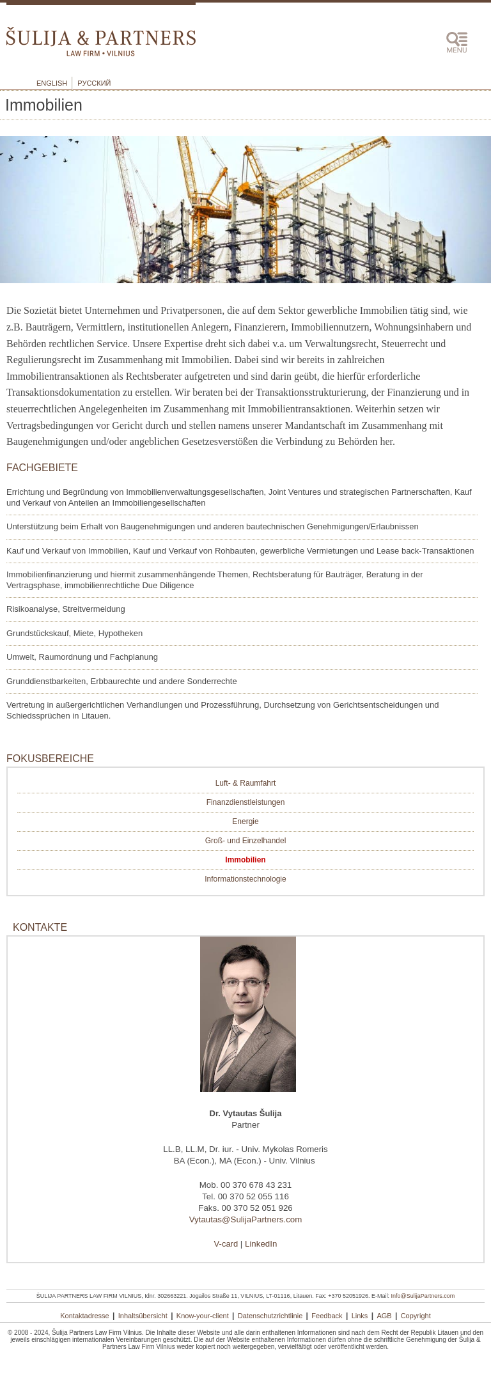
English (51, 83)
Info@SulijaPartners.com (423, 1296)
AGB (384, 1316)
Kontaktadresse (84, 1316)
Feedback (326, 1316)
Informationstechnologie (245, 879)
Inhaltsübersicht (143, 1316)
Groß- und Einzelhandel (245, 840)
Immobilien (245, 859)
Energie (245, 821)
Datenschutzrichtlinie (270, 1316)
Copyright (416, 1316)
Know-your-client (202, 1316)
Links (360, 1316)
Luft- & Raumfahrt (245, 783)
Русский (94, 83)
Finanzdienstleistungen (246, 802)
